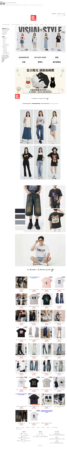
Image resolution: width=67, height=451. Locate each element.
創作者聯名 (31, 24)
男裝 (46, 24)
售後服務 (22, 427)
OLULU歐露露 (24, 24)
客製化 (57, 24)
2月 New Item (5, 51)
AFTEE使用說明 (55, 427)
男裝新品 (36, 24)
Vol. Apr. (4, 40)
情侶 (53, 24)
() (54, 13)
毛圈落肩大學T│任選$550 (6, 29)
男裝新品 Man (4, 46)
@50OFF (25, 433)
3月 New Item (5, 50)
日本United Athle (4, 33)
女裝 (49, 24)
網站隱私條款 (40, 445)
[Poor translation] (3, 4)
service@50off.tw (26, 435)
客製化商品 (4, 34)
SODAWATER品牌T (6, 24)
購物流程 (17, 427)
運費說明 (27, 427)
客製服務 (33, 427)
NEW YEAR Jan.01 (6, 45)
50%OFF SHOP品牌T (16, 24)
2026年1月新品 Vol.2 (6, 52)
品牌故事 (43, 427)
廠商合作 (48, 427)
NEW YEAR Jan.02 (6, 44)
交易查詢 (59, 13)
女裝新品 (41, 24)
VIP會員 (38, 427)
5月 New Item (5, 47)
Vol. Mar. (4, 41)
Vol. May (4, 39)
